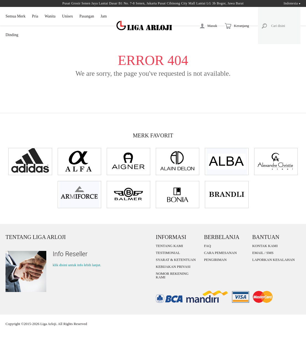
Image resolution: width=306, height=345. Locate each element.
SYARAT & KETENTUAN (176, 260)
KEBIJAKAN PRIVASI (173, 267)
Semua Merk (16, 16)
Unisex (67, 16)
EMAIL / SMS (263, 253)
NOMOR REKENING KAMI (172, 275)
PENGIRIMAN (215, 260)
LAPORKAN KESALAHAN (273, 260)
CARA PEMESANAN (220, 253)
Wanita (50, 16)
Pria (35, 16)
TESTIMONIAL (168, 253)
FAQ (207, 246)
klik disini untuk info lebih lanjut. (77, 265)
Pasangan (86, 16)
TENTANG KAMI (169, 246)
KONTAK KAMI (265, 246)
